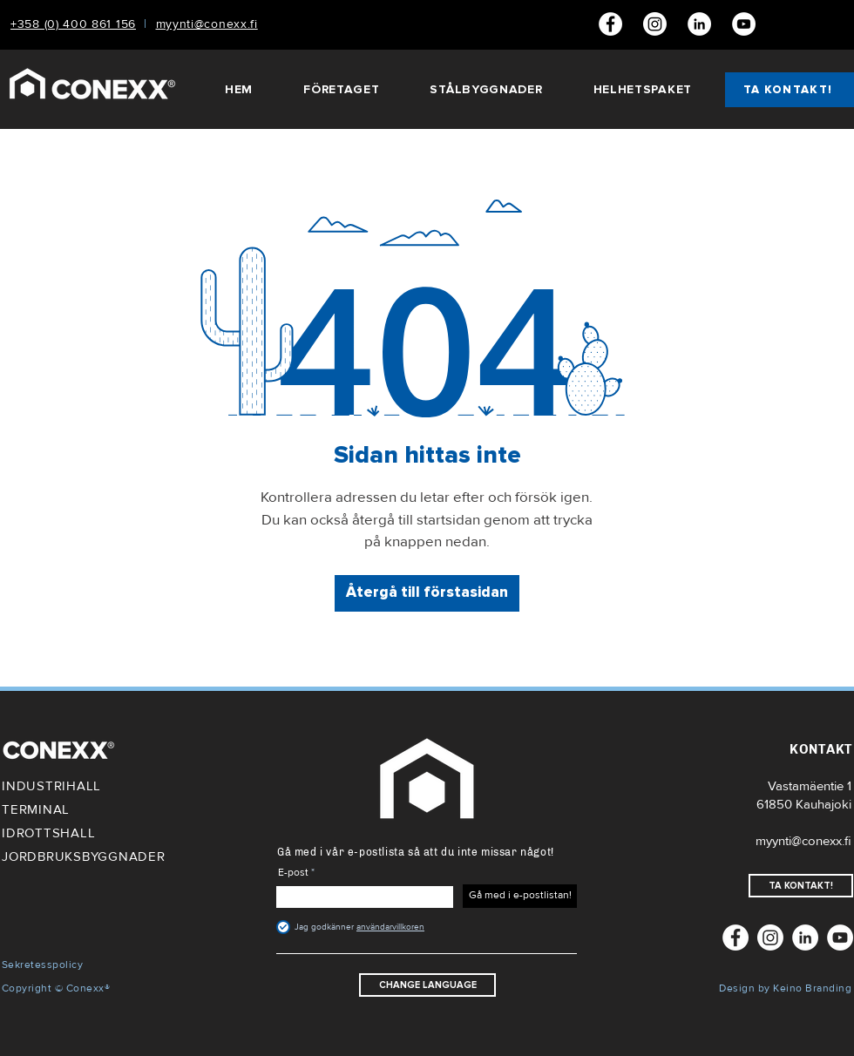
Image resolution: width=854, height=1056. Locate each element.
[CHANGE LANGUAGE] (427, 985)
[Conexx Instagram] (655, 24)
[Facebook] (610, 24)
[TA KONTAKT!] (789, 89)
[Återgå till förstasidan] (427, 593)
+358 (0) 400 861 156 (73, 24)
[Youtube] (744, 24)
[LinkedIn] (699, 24)
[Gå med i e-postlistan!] (520, 896)
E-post (293, 873)
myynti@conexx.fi (803, 841)
